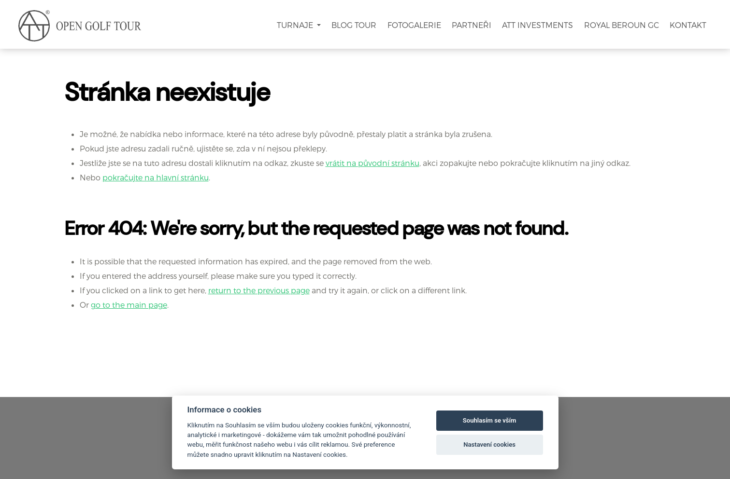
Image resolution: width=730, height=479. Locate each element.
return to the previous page (259, 290)
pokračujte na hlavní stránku (155, 177)
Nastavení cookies (489, 444)
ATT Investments (537, 24)
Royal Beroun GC (621, 24)
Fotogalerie (414, 24)
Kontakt (688, 24)
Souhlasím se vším (489, 420)
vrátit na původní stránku (372, 162)
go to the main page (129, 304)
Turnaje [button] (296, 24)
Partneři (471, 24)
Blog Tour (353, 24)
